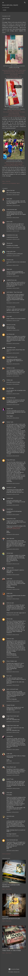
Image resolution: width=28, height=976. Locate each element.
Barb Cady (9, 538)
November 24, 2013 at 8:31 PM (13, 376)
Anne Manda (10, 397)
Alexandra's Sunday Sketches (14, 114)
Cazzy (8, 792)
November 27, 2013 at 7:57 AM (13, 634)
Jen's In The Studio (14, 74)
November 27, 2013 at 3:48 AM (13, 574)
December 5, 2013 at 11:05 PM (13, 835)
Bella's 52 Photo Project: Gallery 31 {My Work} (14, 162)
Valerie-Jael (9, 190)
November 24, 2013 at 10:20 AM (13, 205)
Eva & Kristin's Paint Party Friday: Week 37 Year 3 (14, 73)
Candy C (9, 422)
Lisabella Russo (10, 280)
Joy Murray (9, 334)
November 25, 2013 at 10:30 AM (13, 483)
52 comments (8, 920)
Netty (8, 198)
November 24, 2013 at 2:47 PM (13, 330)
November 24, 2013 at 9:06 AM (13, 194)
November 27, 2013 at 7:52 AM (13, 614)
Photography (13, 183)
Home (4, 10)
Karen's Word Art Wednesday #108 (14, 77)
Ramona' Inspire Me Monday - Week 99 (14, 76)
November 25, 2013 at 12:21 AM (13, 404)
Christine (9, 259)
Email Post (8, 181)
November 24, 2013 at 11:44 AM (13, 239)
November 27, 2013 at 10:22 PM (13, 763)
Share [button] (3, 181)
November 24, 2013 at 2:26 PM (13, 312)
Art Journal (7, 183)
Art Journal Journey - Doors (14, 68)
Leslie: (8, 753)
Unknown (9, 638)
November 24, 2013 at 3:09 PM (13, 343)
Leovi (8, 316)
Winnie (8, 619)
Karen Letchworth (11, 689)
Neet (8, 675)
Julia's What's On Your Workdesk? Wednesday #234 (14, 116)
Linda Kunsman (10, 209)
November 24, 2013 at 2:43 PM (13, 320)
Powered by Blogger (14, 969)
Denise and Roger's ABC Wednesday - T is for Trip (14, 165)
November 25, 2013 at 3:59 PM (13, 505)
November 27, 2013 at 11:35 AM (13, 685)
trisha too (9, 603)
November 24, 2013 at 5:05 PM (13, 353)
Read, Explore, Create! (10, 5)
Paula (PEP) (10, 460)
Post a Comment (6, 853)
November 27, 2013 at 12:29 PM (13, 701)
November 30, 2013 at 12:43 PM (13, 788)
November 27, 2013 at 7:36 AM (13, 598)
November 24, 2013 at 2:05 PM (13, 288)
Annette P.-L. (10, 487)
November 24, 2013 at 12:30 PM (13, 255)
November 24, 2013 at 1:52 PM (13, 276)
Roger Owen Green (11, 716)
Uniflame (9, 568)
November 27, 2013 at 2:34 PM (13, 721)
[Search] (25, 2)
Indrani (8, 593)
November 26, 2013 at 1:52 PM (13, 549)
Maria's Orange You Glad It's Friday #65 (14, 164)
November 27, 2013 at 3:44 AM (13, 563)
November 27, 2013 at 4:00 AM (13, 589)
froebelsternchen (11, 235)
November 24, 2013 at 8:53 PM (13, 384)
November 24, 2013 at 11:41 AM (13, 231)
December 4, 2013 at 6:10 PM (12, 812)
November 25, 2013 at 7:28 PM (13, 514)
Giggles (8, 408)
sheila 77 (9, 779)
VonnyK (8, 553)
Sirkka (8, 269)
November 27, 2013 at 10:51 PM (13, 775)
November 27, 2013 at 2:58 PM (13, 749)
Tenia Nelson (10, 347)
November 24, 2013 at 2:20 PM (13, 302)
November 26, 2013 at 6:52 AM (13, 534)
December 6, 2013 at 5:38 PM (12, 850)
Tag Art (18, 183)
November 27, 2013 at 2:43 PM (13, 732)
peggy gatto (10, 251)
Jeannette (9, 816)
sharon (8, 221)
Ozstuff (8, 509)
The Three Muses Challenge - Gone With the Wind (14, 71)
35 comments (8, 952)
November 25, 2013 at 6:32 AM (13, 455)
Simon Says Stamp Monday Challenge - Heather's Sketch (14, 70)
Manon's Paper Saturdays (14, 113)
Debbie (8, 380)
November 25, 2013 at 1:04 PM (13, 494)
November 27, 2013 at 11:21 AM (13, 671)
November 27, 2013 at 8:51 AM (13, 657)
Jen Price (9, 388)
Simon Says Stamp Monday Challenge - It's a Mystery (14, 111)
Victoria (8, 736)
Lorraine (9, 498)
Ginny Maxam (10, 767)
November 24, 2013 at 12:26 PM (13, 247)
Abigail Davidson (11, 357)
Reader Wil (9, 705)
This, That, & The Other (11, 950)
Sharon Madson (10, 661)
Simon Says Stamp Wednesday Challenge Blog (14, 528)
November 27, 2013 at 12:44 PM (13, 712)
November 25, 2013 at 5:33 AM (13, 418)
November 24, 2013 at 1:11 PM (12, 265)
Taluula (8, 243)
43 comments (9, 889)
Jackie (8, 578)
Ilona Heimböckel (11, 840)
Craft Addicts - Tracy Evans (13, 292)
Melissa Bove (10, 518)
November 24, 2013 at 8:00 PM (13, 363)
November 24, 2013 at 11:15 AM (13, 217)
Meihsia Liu (9, 368)
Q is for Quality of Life (11, 918)
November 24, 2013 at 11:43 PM (13, 393)
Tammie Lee (10, 324)
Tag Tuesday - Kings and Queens (14, 110)
